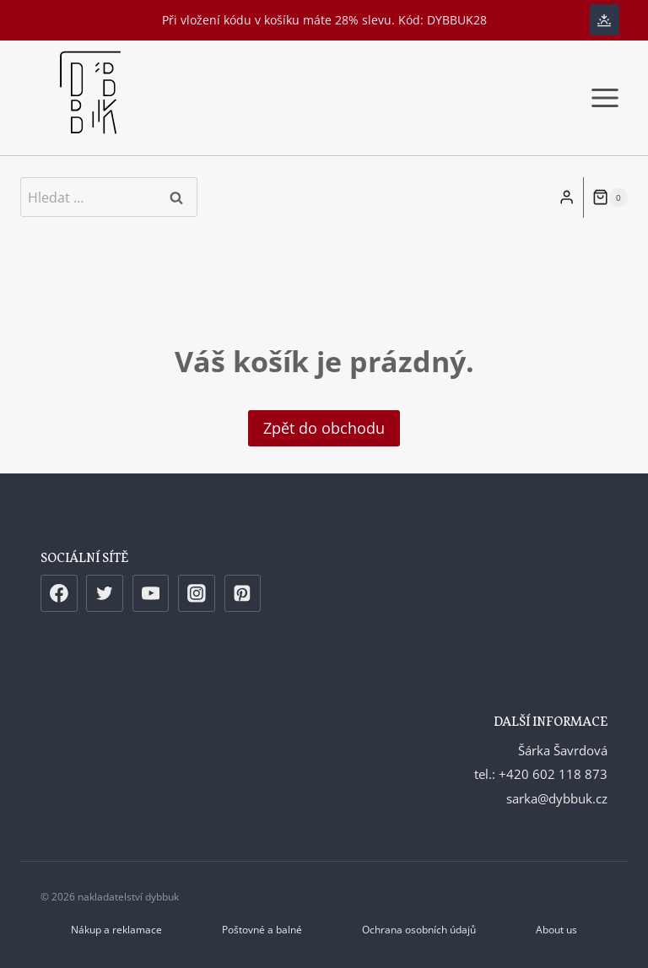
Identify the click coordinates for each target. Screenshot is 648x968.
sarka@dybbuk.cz (557, 798)
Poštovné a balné (262, 929)
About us (556, 929)
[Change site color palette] (604, 19)
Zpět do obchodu (324, 428)
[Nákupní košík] (610, 197)
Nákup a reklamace (116, 929)
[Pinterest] (243, 593)
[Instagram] (196, 593)
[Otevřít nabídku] (604, 97)
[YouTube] (151, 593)
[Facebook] (59, 593)
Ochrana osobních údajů (419, 929)
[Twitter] (104, 593)
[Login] (567, 197)
